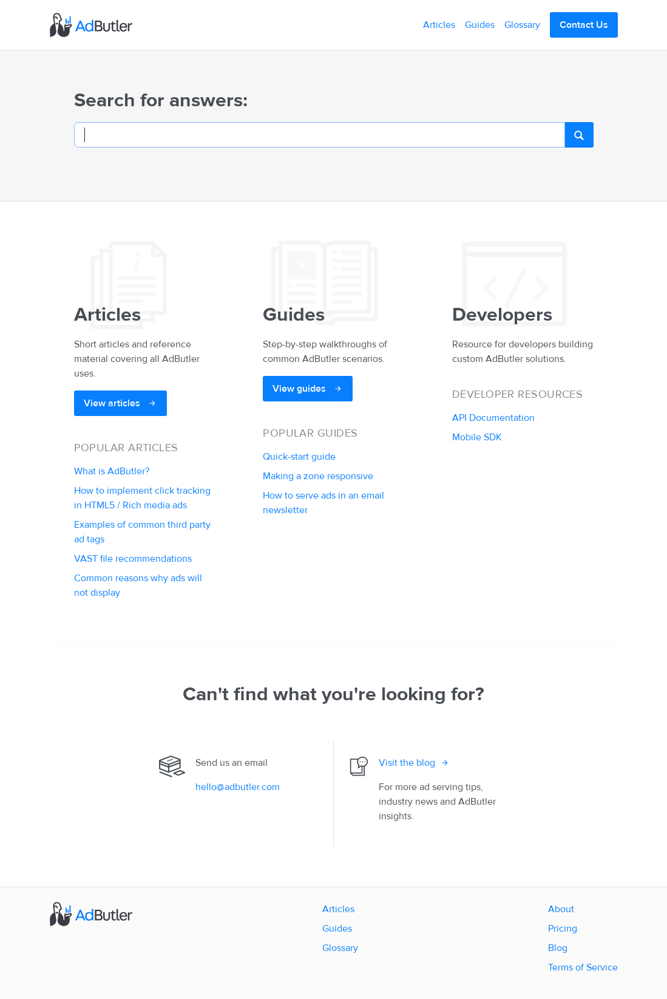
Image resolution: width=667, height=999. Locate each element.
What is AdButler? (111, 471)
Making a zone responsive (318, 476)
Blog (557, 948)
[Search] (319, 135)
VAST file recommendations (133, 559)
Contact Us (584, 25)
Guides (480, 25)
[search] (579, 135)
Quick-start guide (299, 457)
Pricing (562, 928)
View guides (300, 389)
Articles (439, 25)
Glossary (522, 25)
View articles (113, 403)
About (561, 909)
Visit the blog (407, 763)
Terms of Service (583, 967)
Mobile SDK (477, 437)
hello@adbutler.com (237, 787)
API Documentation (493, 418)
